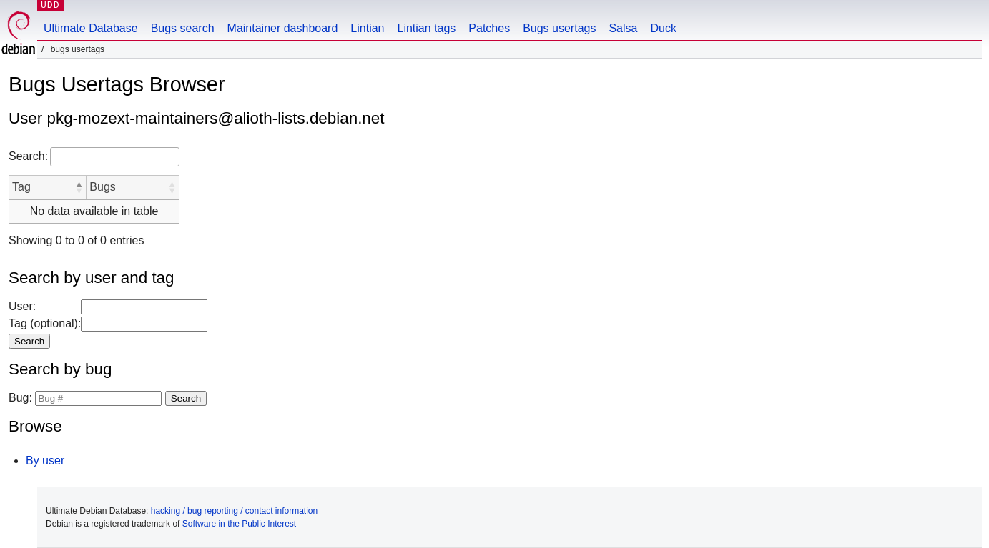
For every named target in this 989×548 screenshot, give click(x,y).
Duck (663, 28)
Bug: (20, 398)
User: (22, 306)
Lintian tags (426, 28)
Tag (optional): (45, 323)
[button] (78, 187)
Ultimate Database (91, 28)
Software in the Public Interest (239, 524)
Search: (28, 156)
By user (45, 460)
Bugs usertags (559, 28)
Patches (489, 28)
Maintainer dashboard (282, 28)
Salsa (623, 28)
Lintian (367, 28)
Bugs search (183, 28)
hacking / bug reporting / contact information (234, 511)
